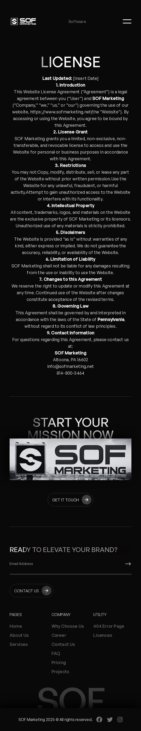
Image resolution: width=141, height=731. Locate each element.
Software (77, 21)
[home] (23, 21)
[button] (127, 21)
